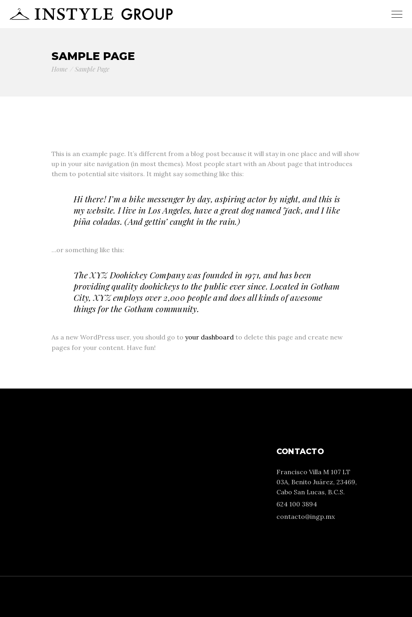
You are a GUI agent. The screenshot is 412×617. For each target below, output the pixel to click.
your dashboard (209, 337)
